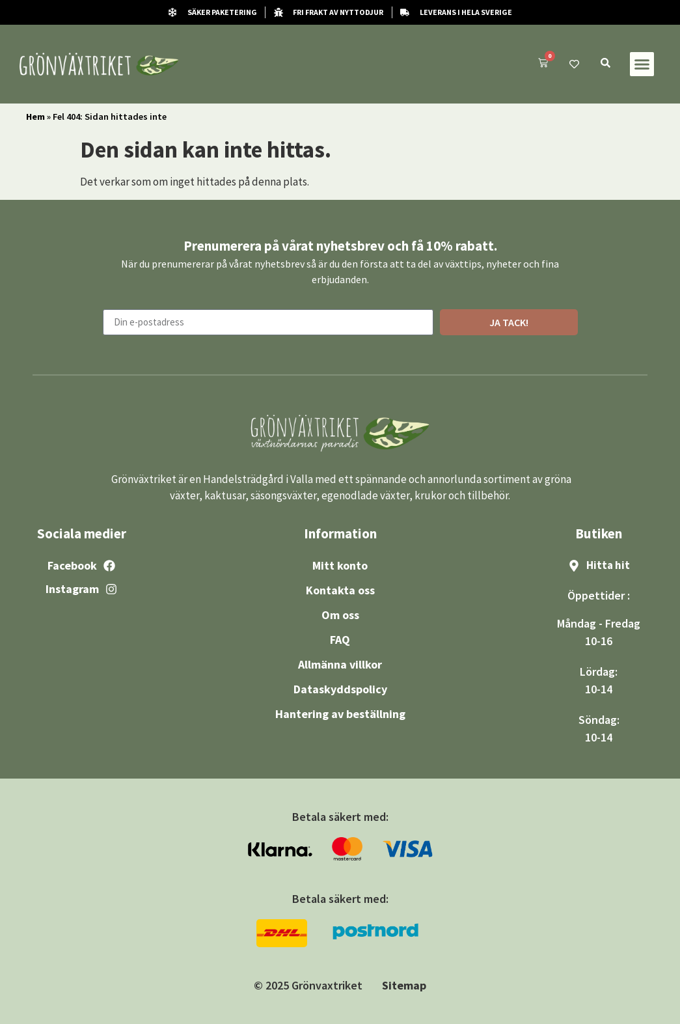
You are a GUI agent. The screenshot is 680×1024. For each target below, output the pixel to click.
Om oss (340, 614)
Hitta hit (608, 565)
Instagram (72, 588)
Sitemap (404, 985)
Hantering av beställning (340, 713)
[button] (642, 64)
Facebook (72, 565)
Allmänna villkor (340, 664)
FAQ (340, 639)
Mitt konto (340, 565)
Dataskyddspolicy (340, 689)
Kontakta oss (340, 590)
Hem (35, 116)
